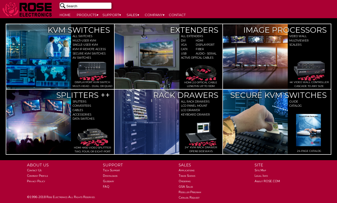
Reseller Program (190, 192)
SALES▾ (133, 15)
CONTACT (177, 15)
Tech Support (111, 170)
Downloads (110, 176)
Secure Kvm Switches (89, 53)
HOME (65, 15)
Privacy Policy (36, 181)
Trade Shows (187, 176)
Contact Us (34, 170)
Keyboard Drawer (195, 114)
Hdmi (199, 40)
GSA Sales (186, 187)
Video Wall (298, 36)
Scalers (295, 44)
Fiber (200, 49)
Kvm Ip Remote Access (89, 49)
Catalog (295, 105)
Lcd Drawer (190, 110)
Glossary (108, 181)
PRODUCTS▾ (88, 15)
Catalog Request (189, 197)
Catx (184, 49)
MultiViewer (299, 40)
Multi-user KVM (84, 40)
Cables (78, 110)
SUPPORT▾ (111, 15)
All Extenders (192, 36)
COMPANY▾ (155, 15)
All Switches (82, 36)
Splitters (79, 101)
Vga (184, 44)
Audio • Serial (202, 53)
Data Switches (83, 118)
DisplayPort (202, 44)
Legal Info (261, 176)
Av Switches (82, 57)
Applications (186, 170)
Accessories (82, 114)
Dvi (183, 40)
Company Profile (37, 176)
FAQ (106, 187)
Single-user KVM (85, 44)
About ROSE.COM (267, 181)
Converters (82, 105)
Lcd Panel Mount (194, 105)
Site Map (260, 170)
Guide (293, 101)
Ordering (185, 181)
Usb (183, 53)
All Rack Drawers (195, 101)
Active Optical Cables (197, 57)
